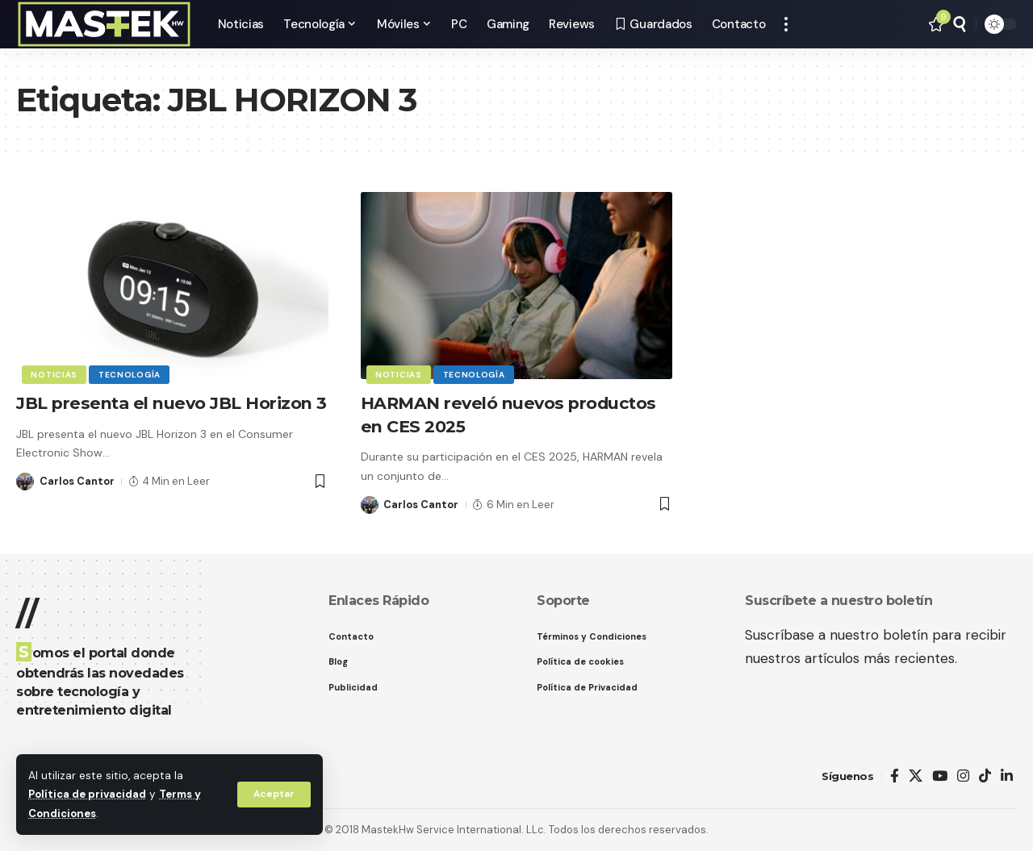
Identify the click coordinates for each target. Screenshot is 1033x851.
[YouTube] (939, 776)
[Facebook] (894, 776)
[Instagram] (963, 776)
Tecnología (131, 374)
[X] (915, 776)
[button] (273, 794)
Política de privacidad (89, 795)
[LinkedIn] (1007, 776)
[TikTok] (985, 776)
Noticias (54, 374)
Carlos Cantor (77, 504)
